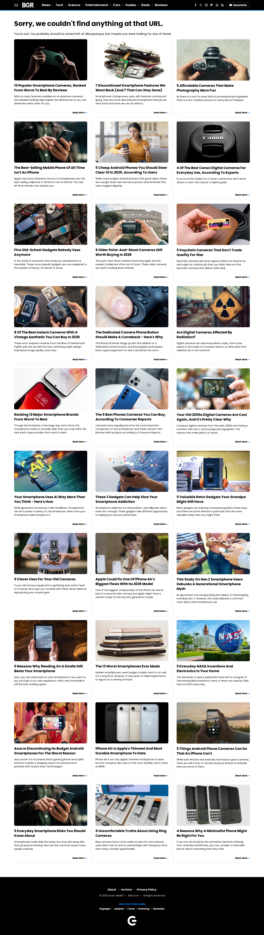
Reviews (161, 5)
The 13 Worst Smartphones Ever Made (127, 666)
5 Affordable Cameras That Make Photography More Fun (205, 88)
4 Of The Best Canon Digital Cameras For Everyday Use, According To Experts (211, 170)
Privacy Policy (146, 889)
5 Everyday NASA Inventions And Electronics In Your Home (205, 668)
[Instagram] (206, 5)
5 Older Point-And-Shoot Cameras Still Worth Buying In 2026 (128, 252)
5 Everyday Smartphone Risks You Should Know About (50, 833)
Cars (116, 5)
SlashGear (159, 908)
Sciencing (143, 908)
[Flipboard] (211, 5)
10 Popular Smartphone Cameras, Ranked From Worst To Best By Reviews (50, 87)
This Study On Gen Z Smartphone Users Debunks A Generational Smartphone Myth (210, 584)
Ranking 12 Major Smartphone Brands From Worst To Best (46, 416)
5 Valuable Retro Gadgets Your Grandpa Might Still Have (211, 499)
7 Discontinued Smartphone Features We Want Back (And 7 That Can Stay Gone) (130, 87)
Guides (130, 5)
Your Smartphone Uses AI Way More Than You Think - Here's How (49, 499)
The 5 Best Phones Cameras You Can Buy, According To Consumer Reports (130, 416)
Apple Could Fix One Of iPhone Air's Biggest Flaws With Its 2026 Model (125, 581)
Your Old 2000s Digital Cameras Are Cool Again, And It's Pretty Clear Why (212, 417)
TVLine (131, 908)
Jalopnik (119, 908)
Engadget (104, 908)
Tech (59, 5)
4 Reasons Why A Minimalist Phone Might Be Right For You (212, 833)
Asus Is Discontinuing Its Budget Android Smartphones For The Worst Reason (49, 750)
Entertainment (96, 5)
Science (74, 5)
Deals (145, 5)
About (112, 889)
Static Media (115, 896)
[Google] (217, 5)
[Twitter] (201, 5)
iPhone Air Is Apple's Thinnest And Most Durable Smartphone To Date (128, 750)
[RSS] (222, 5)
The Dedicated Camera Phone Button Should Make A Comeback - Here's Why (129, 334)
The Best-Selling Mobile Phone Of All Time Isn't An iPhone (49, 170)
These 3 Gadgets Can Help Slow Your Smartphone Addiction (126, 499)
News (46, 5)
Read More (79, 112)
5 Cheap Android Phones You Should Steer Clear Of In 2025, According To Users (131, 170)
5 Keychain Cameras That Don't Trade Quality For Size (209, 252)
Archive (126, 889)
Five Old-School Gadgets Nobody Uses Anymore (47, 252)
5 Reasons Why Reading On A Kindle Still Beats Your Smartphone (48, 668)
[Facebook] (195, 5)
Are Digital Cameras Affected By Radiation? (204, 334)
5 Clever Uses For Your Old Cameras (45, 579)
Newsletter (238, 5)
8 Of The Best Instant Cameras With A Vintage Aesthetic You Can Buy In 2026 (47, 334)
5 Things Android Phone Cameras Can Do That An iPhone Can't (212, 751)
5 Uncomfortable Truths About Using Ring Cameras (131, 833)
